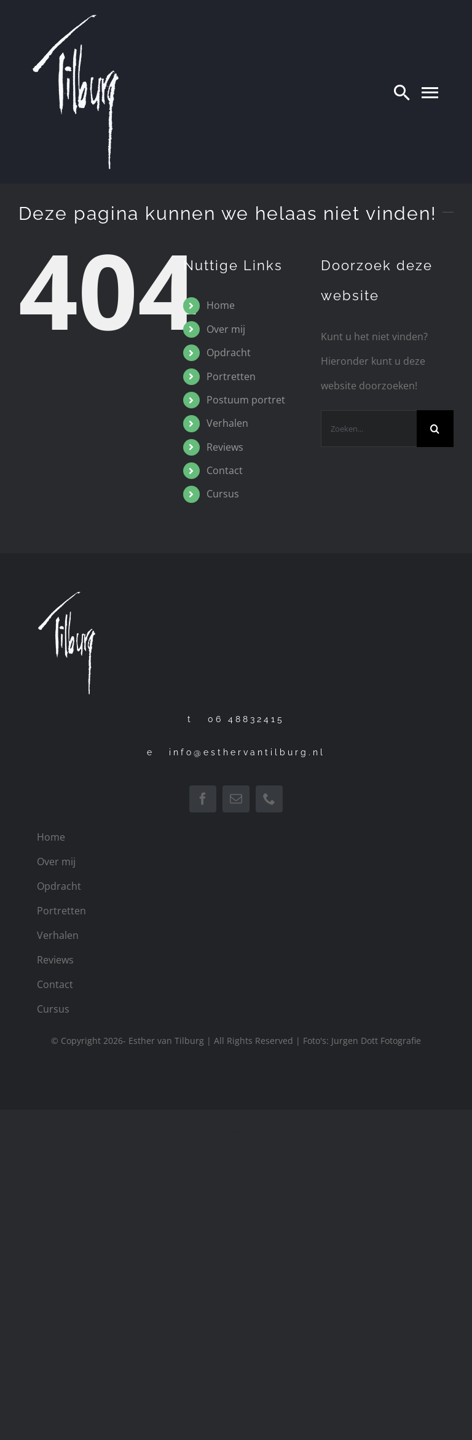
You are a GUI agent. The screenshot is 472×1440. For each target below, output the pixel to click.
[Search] (402, 92)
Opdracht (228, 352)
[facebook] (202, 798)
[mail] (236, 798)
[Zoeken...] (369, 428)
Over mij (225, 329)
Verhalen (227, 423)
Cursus (222, 493)
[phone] (269, 798)
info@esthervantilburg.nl (247, 752)
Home (220, 305)
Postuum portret (245, 400)
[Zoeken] (435, 428)
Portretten (231, 376)
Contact (224, 470)
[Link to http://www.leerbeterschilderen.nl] (235, 1133)
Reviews (224, 447)
